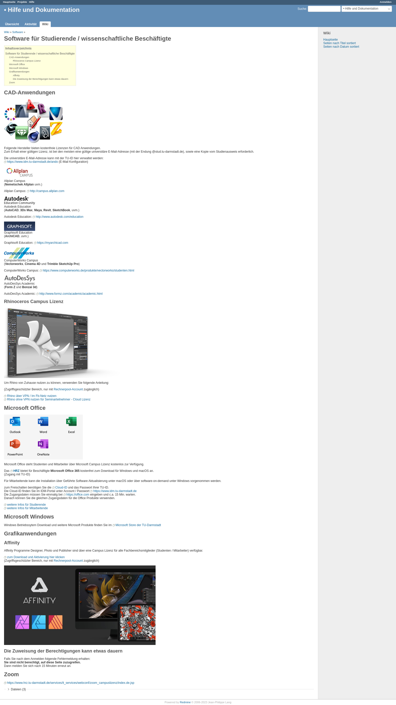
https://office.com (77, 494)
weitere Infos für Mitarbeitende (27, 508)
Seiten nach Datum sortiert (341, 46)
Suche (302, 9)
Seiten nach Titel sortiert (339, 43)
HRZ (16, 471)
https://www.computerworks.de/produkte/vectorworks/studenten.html (88, 270)
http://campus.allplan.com (47, 191)
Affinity (16, 75)
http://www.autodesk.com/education (59, 217)
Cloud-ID (61, 487)
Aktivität (30, 24)
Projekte (22, 2)
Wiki (45, 24)
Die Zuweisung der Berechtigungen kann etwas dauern (40, 79)
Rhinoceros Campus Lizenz (27, 61)
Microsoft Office (17, 64)
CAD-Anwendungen (19, 57)
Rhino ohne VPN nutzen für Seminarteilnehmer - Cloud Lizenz (48, 399)
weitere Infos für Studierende (26, 504)
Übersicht (12, 24)
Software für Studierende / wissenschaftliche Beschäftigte (40, 53)
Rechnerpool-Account (68, 389)
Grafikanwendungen (19, 71)
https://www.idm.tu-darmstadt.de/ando (32, 162)
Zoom (12, 82)
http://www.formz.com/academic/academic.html (71, 293)
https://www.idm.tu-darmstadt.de (114, 491)
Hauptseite (9, 2)
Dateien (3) (18, 689)
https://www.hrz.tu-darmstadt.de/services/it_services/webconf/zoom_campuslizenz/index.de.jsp (70, 683)
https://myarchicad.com (52, 243)
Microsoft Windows (18, 68)
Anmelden (385, 2)
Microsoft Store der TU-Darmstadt (138, 525)
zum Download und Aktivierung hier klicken (36, 557)
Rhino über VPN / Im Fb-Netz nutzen (31, 396)
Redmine (185, 702)
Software (17, 32)
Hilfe (31, 2)
